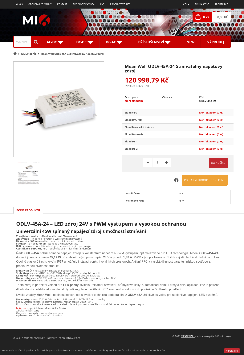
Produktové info (120, 4)
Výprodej (215, 42)
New (190, 42)
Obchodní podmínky (39, 4)
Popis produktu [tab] (28, 210)
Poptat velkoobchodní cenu (204, 180)
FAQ (102, 4)
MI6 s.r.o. (21, 308)
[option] (59, 109)
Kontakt (62, 4)
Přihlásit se (202, 4)
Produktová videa (84, 4)
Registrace (221, 4)
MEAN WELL (188, 336)
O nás (19, 4)
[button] (186, 4)
